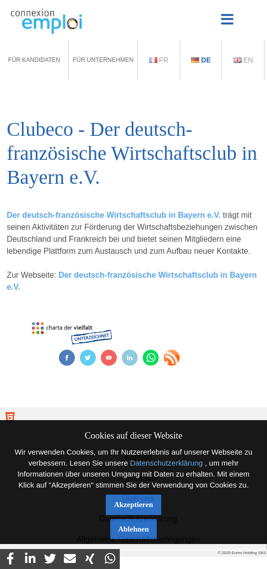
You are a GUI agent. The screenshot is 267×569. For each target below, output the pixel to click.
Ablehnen (133, 529)
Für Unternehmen (103, 59)
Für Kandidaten (34, 59)
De (201, 60)
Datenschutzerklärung (166, 463)
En (243, 60)
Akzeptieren (133, 505)
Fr (159, 60)
